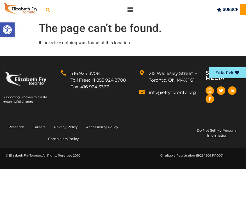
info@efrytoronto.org (172, 92)
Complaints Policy (63, 139)
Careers (39, 127)
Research (16, 127)
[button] (7, 29)
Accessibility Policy (102, 127)
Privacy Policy (66, 127)
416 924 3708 (85, 73)
